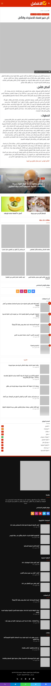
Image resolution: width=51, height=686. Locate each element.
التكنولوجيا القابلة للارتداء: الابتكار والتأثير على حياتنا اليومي (24, 535)
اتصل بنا (19, 674)
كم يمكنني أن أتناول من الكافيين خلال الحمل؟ (13, 249)
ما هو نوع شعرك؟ (34, 345)
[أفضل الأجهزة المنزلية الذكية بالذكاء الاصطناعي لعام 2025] (45, 529)
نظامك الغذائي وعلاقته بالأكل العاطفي (40, 249)
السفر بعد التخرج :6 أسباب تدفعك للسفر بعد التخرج (26, 335)
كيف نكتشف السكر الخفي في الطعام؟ (15, 277)
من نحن (32, 674)
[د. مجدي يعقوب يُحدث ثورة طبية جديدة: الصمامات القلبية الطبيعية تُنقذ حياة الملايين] (45, 641)
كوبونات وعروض (45, 437)
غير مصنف (46, 448)
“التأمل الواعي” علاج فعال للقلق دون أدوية (38, 161)
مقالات (41, 10)
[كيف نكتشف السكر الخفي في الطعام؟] (13, 264)
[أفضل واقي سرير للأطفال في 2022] (45, 587)
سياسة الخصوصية (26, 674)
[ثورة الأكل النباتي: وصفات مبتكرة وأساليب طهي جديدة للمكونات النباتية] (44, 411)
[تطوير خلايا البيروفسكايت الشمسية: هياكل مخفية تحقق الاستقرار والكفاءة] (45, 662)
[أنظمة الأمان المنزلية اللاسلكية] (45, 550)
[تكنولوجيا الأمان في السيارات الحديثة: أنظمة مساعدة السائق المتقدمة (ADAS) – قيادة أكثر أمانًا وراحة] (44, 379)
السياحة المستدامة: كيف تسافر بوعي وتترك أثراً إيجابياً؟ (25, 324)
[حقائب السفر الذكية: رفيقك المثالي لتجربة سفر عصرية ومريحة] (44, 369)
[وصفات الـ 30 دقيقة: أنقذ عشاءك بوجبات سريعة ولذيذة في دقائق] (44, 390)
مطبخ (47, 434)
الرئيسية (46, 10)
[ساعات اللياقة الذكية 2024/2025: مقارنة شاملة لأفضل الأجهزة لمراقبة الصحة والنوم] (45, 614)
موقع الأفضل (36, 672)
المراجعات (46, 429)
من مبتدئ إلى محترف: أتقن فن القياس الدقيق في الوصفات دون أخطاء (21, 397)
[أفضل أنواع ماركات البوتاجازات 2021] (45, 566)
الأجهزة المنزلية (45, 445)
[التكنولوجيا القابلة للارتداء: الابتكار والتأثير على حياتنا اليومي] (45, 539)
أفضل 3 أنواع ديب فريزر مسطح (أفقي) (29, 573)
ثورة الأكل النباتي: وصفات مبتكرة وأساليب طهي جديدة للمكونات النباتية (20, 407)
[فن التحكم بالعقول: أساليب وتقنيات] (45, 651)
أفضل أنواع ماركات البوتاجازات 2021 (30, 562)
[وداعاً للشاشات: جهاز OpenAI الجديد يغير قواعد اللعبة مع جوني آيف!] (45, 624)
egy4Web (14, 672)
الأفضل (47, 426)
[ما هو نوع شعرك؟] (45, 349)
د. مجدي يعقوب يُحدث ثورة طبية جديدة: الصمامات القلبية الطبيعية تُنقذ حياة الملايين (27, 185)
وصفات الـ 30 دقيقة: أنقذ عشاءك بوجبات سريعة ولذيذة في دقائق (22, 386)
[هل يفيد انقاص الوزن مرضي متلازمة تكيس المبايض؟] (38, 264)
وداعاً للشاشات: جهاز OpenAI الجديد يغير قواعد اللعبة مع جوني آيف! (22, 621)
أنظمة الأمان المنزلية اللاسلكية (31, 546)
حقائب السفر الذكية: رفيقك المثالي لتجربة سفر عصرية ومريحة (24, 365)
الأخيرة (25, 360)
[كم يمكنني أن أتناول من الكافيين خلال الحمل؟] (13, 236)
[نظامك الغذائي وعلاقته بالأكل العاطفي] (38, 236)
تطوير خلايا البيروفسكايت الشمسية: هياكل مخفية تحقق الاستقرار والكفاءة (20, 658)
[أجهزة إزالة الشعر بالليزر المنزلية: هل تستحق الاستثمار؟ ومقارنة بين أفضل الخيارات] (45, 307)
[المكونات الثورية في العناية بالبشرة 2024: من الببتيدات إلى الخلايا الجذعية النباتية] (45, 318)
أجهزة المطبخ (45, 440)
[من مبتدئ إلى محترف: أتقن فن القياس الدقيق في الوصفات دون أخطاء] (44, 400)
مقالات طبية (33, 14)
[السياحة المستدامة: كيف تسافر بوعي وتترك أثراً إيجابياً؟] (45, 328)
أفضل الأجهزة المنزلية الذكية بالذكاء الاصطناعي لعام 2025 (24, 525)
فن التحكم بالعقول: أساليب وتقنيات (30, 648)
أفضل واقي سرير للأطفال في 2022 (30, 583)
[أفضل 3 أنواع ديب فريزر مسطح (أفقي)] (45, 577)
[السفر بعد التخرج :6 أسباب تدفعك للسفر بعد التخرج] (45, 339)
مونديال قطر (45, 442)
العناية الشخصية (45, 14)
